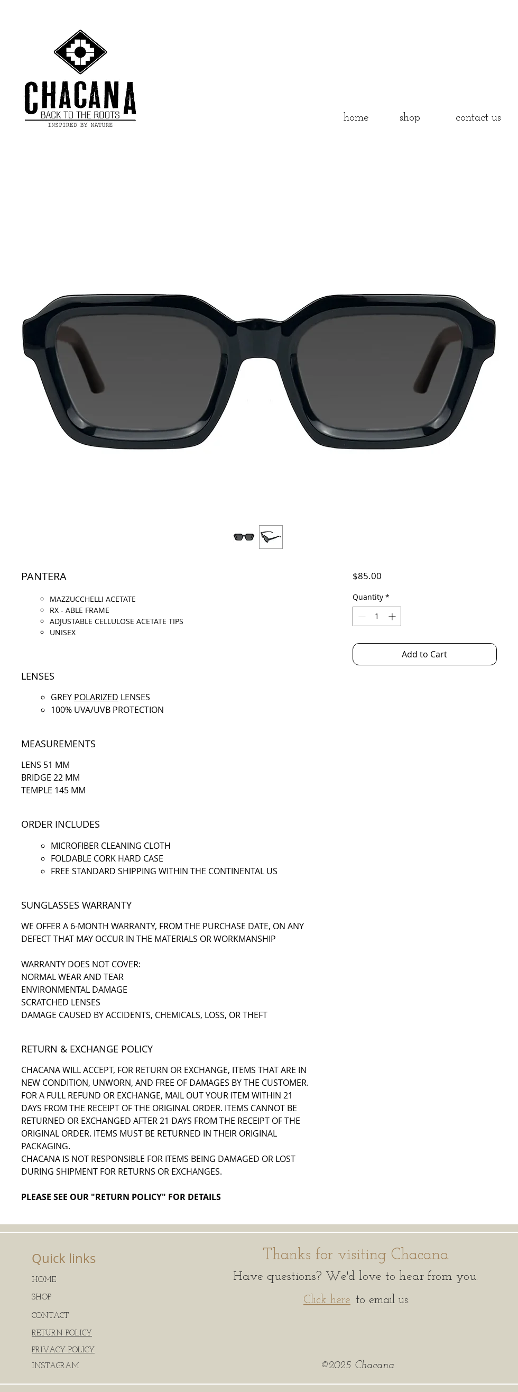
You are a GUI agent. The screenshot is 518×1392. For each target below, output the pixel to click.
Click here (326, 1300)
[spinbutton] (376, 616)
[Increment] (393, 616)
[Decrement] (360, 616)
